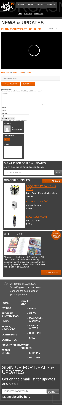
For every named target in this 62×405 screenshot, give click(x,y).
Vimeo (28, 72)
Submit (52, 391)
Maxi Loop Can (36, 216)
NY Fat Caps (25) (37, 201)
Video (7, 139)
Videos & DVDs (33, 327)
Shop (30, 5)
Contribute (38, 14)
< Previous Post (10, 84)
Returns (35, 357)
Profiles (51, 5)
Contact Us (9, 339)
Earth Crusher (18, 72)
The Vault (28, 14)
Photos (21, 5)
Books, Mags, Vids (8, 328)
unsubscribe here (18, 396)
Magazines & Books (36, 319)
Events (40, 5)
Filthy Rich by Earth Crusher (21, 29)
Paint (32, 308)
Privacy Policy (11, 345)
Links (20, 14)
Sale (32, 338)
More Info (51, 272)
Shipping (34, 353)
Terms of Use (6, 351)
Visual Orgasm (7, 6)
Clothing (35, 333)
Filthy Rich (5, 72)
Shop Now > (52, 181)
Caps (32, 313)
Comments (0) (14, 78)
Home (5, 303)
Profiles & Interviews (10, 315)
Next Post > (28, 84)
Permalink (6, 78)
